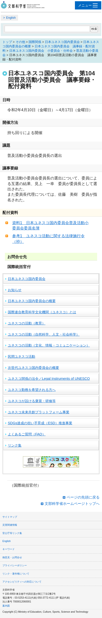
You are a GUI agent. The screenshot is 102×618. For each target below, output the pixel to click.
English (11, 17)
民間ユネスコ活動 (21, 356)
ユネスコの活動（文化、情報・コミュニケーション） (49, 345)
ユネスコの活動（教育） (26, 323)
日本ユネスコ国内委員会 (62, 42)
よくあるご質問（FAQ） (27, 434)
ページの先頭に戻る (83, 497)
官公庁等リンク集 (12, 533)
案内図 (6, 605)
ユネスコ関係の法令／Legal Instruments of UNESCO (49, 379)
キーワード (8, 549)
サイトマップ (9, 517)
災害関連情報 (9, 525)
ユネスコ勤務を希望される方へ (32, 390)
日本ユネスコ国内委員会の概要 (32, 301)
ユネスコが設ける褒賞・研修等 (32, 401)
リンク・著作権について (15, 573)
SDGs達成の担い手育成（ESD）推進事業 (40, 423)
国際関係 (35, 42)
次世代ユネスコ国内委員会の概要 (33, 368)
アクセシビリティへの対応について (21, 581)
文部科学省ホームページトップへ (72, 503)
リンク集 (14, 445)
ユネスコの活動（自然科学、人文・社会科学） (44, 334)
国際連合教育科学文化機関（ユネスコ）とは (42, 312)
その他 (20, 42)
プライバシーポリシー (14, 565)
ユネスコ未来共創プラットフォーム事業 (38, 412)
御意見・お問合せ (12, 557)
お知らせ (14, 290)
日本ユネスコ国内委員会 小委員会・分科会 (41, 50)
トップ (7, 42)
